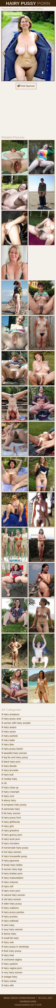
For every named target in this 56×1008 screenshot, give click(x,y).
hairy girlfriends (10, 822)
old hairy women (11, 899)
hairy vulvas (8, 981)
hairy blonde (9, 766)
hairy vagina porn (11, 968)
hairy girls (7, 826)
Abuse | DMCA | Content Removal (19, 997)
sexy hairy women (12, 929)
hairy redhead (9, 921)
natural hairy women (13, 895)
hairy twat (7, 955)
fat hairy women (10, 813)
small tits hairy (10, 938)
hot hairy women (11, 852)
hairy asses (8, 731)
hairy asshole (9, 736)
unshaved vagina (11, 959)
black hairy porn (10, 761)
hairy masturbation (12, 878)
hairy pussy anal (11, 718)
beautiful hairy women (14, 753)
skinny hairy (8, 934)
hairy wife (7, 985)
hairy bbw (7, 744)
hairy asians (8, 727)
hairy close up (9, 787)
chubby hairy (9, 779)
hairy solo (7, 942)
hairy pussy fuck (11, 817)
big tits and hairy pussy (14, 757)
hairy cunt (7, 796)
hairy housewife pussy (14, 856)
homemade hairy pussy (14, 847)
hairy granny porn (11, 835)
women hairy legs (11, 869)
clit (4, 783)
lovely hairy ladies (12, 865)
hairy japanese (10, 860)
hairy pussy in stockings (15, 946)
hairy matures (9, 882)
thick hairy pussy (11, 951)
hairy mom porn (10, 890)
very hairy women (11, 972)
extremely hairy (10, 809)
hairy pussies (9, 916)
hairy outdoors (10, 908)
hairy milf (7, 886)
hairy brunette (9, 770)
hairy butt (7, 774)
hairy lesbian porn (12, 873)
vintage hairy (9, 977)
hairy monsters (10, 843)
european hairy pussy (13, 804)
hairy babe (8, 740)
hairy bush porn (10, 839)
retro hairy (7, 925)
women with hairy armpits (16, 723)
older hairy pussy (11, 903)
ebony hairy (8, 800)
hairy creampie (10, 792)
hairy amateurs (10, 714)
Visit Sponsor (26, 86)
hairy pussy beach (12, 749)
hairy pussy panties (12, 912)
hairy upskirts (9, 964)
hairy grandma (10, 830)
